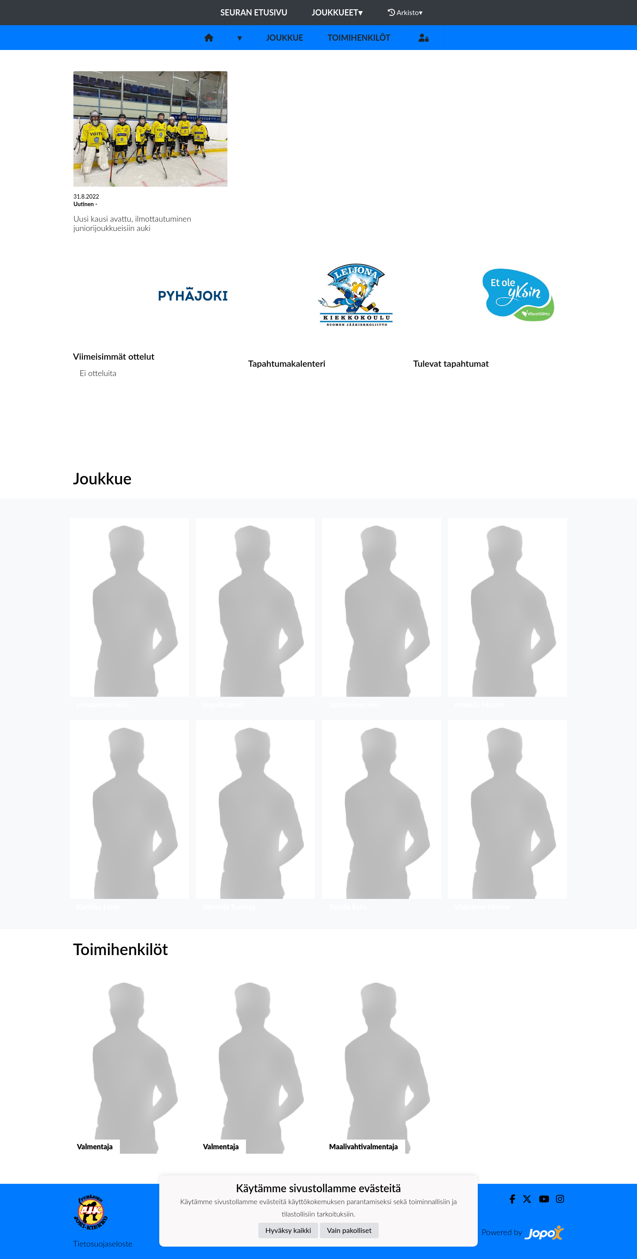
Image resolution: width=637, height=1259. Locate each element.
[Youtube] (540, 1199)
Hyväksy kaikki (288, 1230)
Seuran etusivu (254, 12)
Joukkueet (337, 12)
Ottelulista (95, 407)
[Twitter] (523, 1199)
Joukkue (284, 37)
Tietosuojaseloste (102, 1243)
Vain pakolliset (349, 1230)
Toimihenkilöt (358, 37)
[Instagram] (556, 1199)
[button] (129, 615)
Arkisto (405, 12)
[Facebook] (509, 1199)
